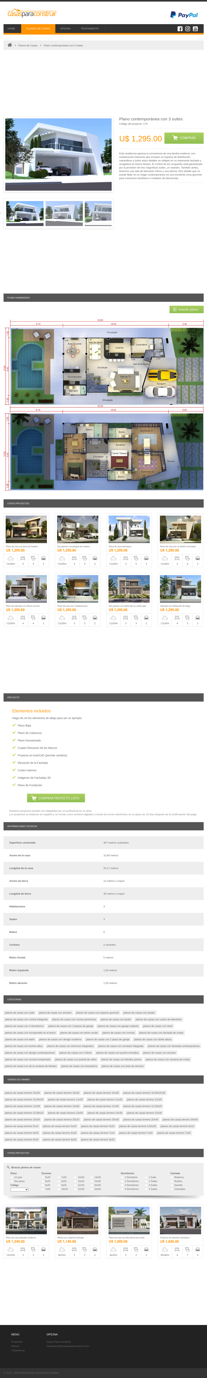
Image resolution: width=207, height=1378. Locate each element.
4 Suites (151, 1189)
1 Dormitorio (129, 1177)
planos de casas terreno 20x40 (140, 1119)
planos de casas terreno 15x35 (22, 1119)
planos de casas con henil (157, 1026)
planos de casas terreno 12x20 (105, 1099)
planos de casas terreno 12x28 (22, 1106)
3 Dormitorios (130, 1185)
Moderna (177, 1177)
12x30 (79, 1189)
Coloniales (178, 1189)
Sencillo (176, 1185)
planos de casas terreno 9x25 (98, 1139)
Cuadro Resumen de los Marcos (37, 747)
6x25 (45, 1185)
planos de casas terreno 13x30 (65, 1112)
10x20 (62, 1189)
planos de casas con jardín (116, 1019)
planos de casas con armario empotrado (28, 1059)
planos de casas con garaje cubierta (118, 1026)
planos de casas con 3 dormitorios (24, 1026)
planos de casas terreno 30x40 (180, 1119)
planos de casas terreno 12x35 (101, 1106)
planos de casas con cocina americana (74, 1019)
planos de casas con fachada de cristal (161, 1032)
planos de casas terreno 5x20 (60, 1126)
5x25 (45, 1181)
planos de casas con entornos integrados (70, 1046)
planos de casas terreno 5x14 (22, 1126)
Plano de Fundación (30, 785)
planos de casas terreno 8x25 (60, 1139)
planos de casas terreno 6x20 (22, 1132)
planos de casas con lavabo (139, 1012)
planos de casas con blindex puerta (121, 1059)
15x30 (95, 1181)
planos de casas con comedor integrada (121, 1046)
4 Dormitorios (130, 1189)
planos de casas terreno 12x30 (62, 1106)
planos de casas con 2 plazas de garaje (70, 1026)
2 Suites (151, 1181)
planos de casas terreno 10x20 (22, 1092)
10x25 (79, 1177)
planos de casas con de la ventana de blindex (31, 1066)
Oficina (15, 1346)
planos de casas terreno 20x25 (62, 1119)
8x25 (61, 1185)
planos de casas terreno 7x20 (136, 1132)
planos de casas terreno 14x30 (105, 1112)
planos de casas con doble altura (152, 1039)
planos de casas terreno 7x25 (174, 1132)
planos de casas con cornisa (118, 1032)
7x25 (61, 1177)
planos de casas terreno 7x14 (98, 1132)
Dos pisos (18, 1181)
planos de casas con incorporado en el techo (30, 1032)
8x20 (61, 1181)
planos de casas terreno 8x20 (22, 1139)
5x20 (45, 1177)
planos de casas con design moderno (60, 1039)
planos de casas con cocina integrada (26, 1019)
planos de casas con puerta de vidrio (76, 1059)
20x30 (95, 1185)
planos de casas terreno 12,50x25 (142, 1106)
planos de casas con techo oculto (79, 1032)
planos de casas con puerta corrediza (117, 1052)
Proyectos (17, 1341)
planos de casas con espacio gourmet (97, 1012)
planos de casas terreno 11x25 (65, 1099)
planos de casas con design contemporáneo (30, 1052)
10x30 (79, 1181)
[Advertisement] (104, 83)
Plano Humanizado (29, 740)
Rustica (176, 1181)
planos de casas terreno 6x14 (177, 1126)
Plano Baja (24, 725)
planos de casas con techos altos (24, 1046)
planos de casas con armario (55, 1012)
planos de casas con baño (20, 1039)
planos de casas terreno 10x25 (62, 1092)
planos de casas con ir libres (75, 1052)
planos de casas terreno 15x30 (144, 1112)
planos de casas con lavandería (79, 1066)
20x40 (95, 1189)
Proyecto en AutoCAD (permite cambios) (42, 755)
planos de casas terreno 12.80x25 (24, 1112)
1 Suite (150, 1177)
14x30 (95, 1177)
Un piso (16, 1177)
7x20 (45, 1189)
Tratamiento (18, 1350)
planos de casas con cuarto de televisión (158, 1019)
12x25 (79, 1185)
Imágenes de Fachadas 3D (34, 777)
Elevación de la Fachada (33, 762)
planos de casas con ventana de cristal (168, 1059)
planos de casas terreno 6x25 (60, 1132)
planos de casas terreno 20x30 (101, 1119)
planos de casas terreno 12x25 (144, 1099)
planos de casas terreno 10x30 (101, 1092)
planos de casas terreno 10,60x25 (24, 1099)
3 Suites (151, 1185)
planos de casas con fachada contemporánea (173, 1046)
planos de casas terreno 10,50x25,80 (144, 1092)
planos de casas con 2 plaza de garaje (107, 1039)
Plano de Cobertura (29, 733)
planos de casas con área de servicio (123, 1066)
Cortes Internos (27, 770)
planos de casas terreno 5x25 (98, 1126)
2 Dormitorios (130, 1181)
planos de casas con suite (20, 1012)
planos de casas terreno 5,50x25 (137, 1126)
